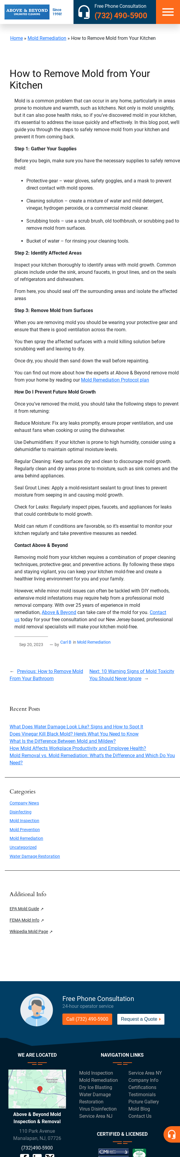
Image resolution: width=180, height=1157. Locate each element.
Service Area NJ (95, 1116)
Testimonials (142, 1094)
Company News (24, 803)
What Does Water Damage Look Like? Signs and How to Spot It (76, 727)
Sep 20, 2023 (31, 644)
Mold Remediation (47, 38)
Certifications (142, 1087)
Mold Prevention (25, 829)
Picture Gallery (143, 1102)
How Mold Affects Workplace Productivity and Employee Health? (78, 748)
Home (16, 38)
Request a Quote (139, 1019)
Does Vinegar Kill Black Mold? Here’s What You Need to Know (74, 734)
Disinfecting (21, 812)
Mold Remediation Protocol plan (115, 380)
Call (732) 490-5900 (87, 1019)
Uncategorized (23, 847)
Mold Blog (139, 1109)
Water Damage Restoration (35, 856)
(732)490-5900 (37, 1148)
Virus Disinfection (98, 1109)
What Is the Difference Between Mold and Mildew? (63, 741)
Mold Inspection (24, 820)
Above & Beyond (59, 612)
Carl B (65, 642)
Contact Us (140, 1116)
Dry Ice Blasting (95, 1087)
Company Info (143, 1080)
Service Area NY (145, 1073)
